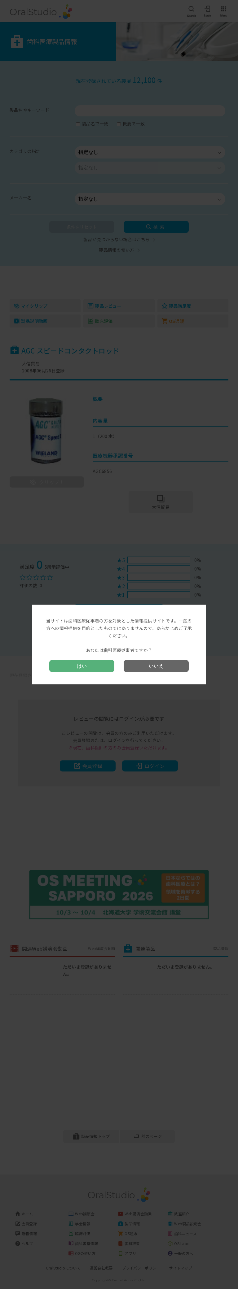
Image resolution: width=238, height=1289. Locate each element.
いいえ (156, 665)
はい (82, 665)
